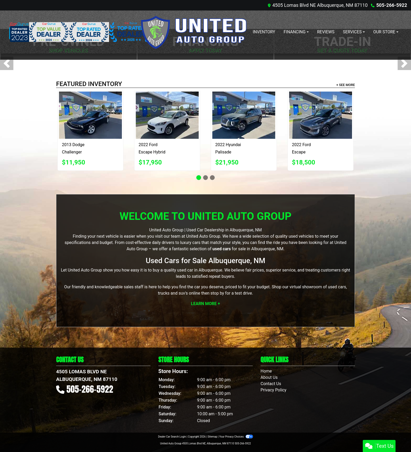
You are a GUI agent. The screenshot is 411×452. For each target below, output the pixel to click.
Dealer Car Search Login (172, 436)
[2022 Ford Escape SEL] (320, 115)
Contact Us (271, 383)
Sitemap (212, 436)
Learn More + (205, 303)
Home (266, 371)
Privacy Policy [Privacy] (273, 389)
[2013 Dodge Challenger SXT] (90, 115)
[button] (6, 63)
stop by (217, 293)
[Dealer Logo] (193, 32)
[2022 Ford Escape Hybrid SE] (167, 115)
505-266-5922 (391, 5)
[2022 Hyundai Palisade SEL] (244, 115)
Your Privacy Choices (236, 436)
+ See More (345, 85)
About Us (269, 377)
